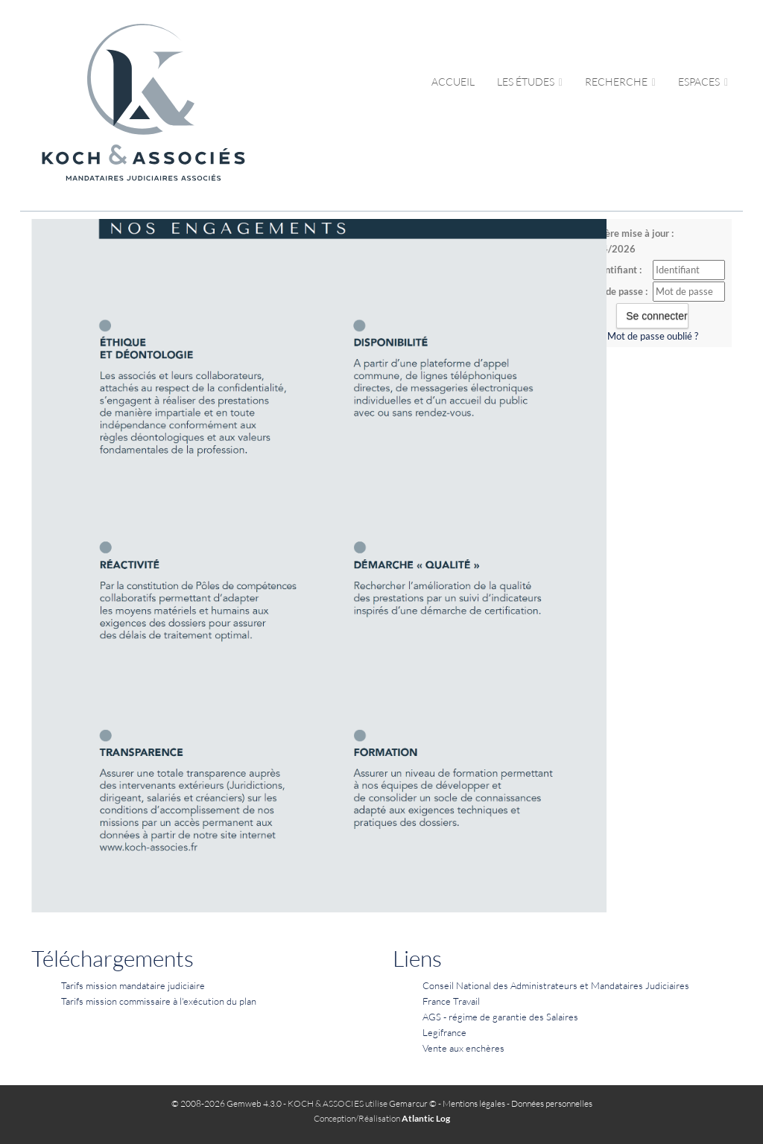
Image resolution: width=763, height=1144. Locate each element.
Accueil (453, 81)
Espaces (703, 81)
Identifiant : (617, 270)
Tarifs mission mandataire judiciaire (133, 985)
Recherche (620, 81)
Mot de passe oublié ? (652, 336)
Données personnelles (551, 1103)
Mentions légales (474, 1103)
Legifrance (444, 1032)
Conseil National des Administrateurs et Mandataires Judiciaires (555, 985)
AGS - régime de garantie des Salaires (500, 1017)
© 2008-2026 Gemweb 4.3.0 (226, 1103)
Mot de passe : (617, 291)
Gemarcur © (413, 1103)
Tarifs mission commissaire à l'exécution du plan (158, 1001)
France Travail (451, 1001)
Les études (530, 81)
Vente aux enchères (463, 1048)
